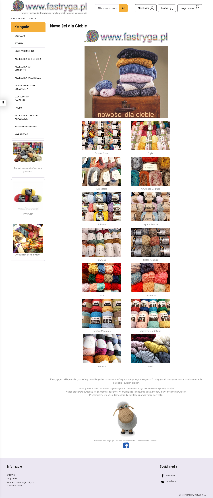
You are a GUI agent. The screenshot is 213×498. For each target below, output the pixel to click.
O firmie (11, 475)
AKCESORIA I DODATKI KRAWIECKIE (26, 117)
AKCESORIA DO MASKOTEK (23, 68)
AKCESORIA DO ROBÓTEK (28, 59)
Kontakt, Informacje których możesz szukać (20, 483)
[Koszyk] (167, 8)
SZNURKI (19, 43)
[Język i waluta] (189, 8)
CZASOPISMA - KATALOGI (23, 98)
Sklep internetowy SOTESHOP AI (192, 495)
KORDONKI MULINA (24, 51)
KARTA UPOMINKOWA (26, 126)
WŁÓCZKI (20, 35)
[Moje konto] (146, 8)
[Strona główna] (49, 7)
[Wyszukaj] (123, 8)
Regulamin (12, 478)
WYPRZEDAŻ (21, 134)
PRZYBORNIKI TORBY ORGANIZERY (26, 87)
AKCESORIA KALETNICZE (28, 77)
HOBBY (18, 107)
